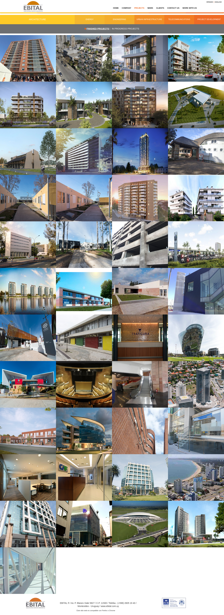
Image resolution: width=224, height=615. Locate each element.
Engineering (119, 19)
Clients (160, 8)
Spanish (209, 2)
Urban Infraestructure (149, 19)
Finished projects (97, 28)
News (150, 8)
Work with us (189, 8)
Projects (139, 8)
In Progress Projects (125, 28)
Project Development (209, 19)
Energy (90, 19)
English (218, 2)
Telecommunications (179, 19)
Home (116, 8)
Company (126, 8)
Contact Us (173, 8)
